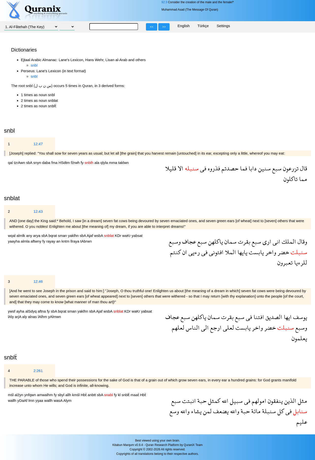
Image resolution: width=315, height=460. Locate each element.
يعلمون (299, 338)
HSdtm (65, 162)
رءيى (193, 252)
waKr (126, 235)
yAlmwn (54, 317)
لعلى (227, 327)
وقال (301, 241)
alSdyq (31, 311)
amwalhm (45, 395)
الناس (192, 327)
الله (224, 401)
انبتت (188, 401)
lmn (31, 400)
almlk (21, 235)
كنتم (175, 252)
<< (151, 27)
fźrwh (76, 162)
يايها (241, 252)
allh (68, 395)
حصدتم (229, 168)
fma (55, 162)
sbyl (61, 395)
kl (120, 395)
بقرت (243, 241)
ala (97, 162)
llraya (75, 241)
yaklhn (74, 235)
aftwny (37, 241)
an (59, 241)
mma (113, 162)
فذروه (213, 168)
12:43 (38, 211)
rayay (51, 241)
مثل (301, 401)
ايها (287, 317)
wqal (12, 235)
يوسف (299, 317)
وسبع (175, 241)
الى (204, 327)
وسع (174, 411)
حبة (201, 401)
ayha (20, 311)
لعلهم (178, 327)
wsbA (99, 235)
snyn (37, 162)
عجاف (188, 241)
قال (303, 168)
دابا (252, 168)
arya (37, 235)
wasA (58, 400)
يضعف (220, 411)
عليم (301, 422)
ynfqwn (30, 395)
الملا (229, 252)
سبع (276, 168)
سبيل (235, 401)
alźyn (19, 395)
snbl (34, 65)
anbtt (92, 395)
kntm (66, 241)
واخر (270, 252)
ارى (266, 241)
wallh (12, 400)
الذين (289, 401)
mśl (11, 395)
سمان (229, 241)
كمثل (213, 401)
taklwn (123, 162)
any (29, 235)
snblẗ (10, 357)
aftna (42, 311)
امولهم (258, 401)
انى (275, 241)
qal (11, 162)
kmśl (76, 395)
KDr (118, 235)
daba (46, 162)
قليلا (170, 168)
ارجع (215, 327)
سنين (264, 168)
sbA (29, 162)
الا (179, 168)
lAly (11, 317)
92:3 (164, 2)
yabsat (137, 235)
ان (184, 252)
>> (164, 27)
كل (280, 411)
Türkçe (203, 26)
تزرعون (290, 168)
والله (234, 411)
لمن (207, 411)
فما (242, 168)
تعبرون (285, 262)
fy (83, 162)
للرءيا (300, 262)
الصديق (273, 317)
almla (26, 241)
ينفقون (274, 401)
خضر (282, 252)
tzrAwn (20, 162)
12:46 (38, 281)
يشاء (195, 411)
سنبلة (268, 411)
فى (202, 168)
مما (302, 179)
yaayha (14, 241)
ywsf (12, 311)
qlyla (104, 162)
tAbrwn (86, 241)
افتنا (258, 317)
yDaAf (22, 400)
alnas (33, 317)
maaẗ (135, 395)
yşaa (39, 400)
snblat (12, 198)
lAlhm (43, 317)
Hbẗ (84, 395)
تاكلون (291, 179)
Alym (67, 400)
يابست (255, 252)
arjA (18, 317)
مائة (255, 411)
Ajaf (90, 235)
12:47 (38, 144)
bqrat (53, 235)
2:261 (38, 371)
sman (63, 235)
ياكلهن (215, 241)
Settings (223, 26)
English (183, 26)
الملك (288, 241)
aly (25, 317)
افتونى (215, 252)
